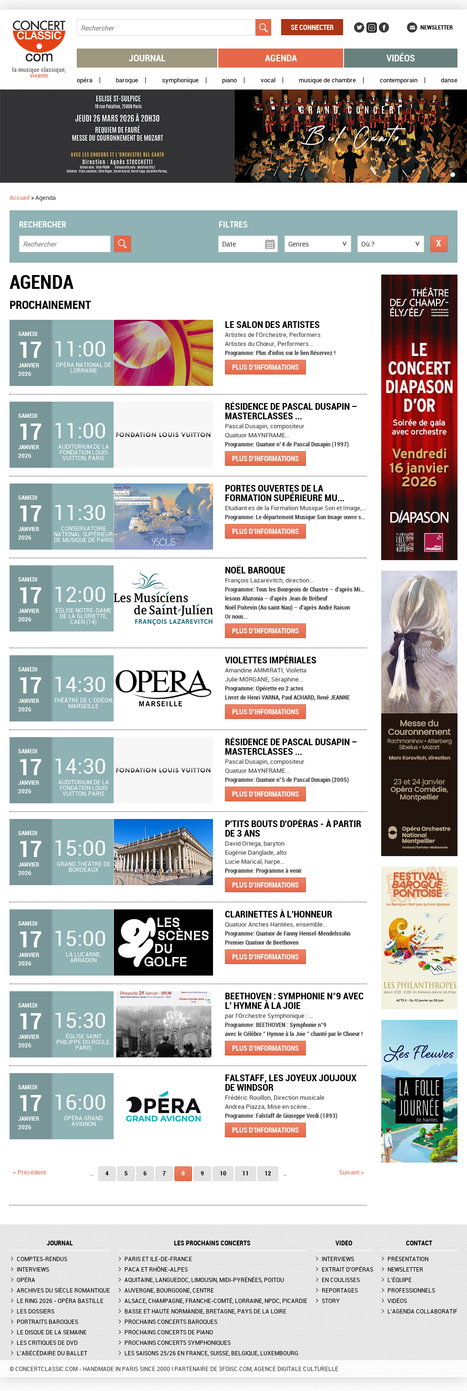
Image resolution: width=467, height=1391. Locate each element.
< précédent (29, 1172)
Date (229, 243)
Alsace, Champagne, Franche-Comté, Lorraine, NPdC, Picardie (215, 1300)
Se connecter (312, 27)
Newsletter (436, 27)
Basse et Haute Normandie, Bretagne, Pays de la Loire (205, 1311)
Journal (147, 57)
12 (267, 1173)
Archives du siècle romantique (63, 1290)
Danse (449, 80)
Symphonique (180, 80)
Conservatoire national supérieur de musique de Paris (83, 533)
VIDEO (343, 1243)
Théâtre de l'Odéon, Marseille (83, 703)
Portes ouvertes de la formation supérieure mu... (285, 493)
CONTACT (419, 1243)
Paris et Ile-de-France (158, 1259)
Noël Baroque (255, 569)
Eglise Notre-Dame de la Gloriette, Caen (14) (83, 615)
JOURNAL (60, 1243)
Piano (229, 80)
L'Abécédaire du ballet (52, 1353)
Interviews (33, 1269)
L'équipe (399, 1279)
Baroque (127, 80)
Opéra (84, 80)
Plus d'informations (265, 367)
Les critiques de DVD (47, 1342)
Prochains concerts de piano (168, 1332)
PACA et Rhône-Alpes (156, 1269)
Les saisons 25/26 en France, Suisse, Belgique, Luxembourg (211, 1353)
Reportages (340, 1290)
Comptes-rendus (42, 1259)
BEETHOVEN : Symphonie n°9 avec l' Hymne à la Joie (294, 1000)
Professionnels (411, 1290)
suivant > (351, 1172)
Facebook (384, 27)
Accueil (20, 197)
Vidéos (400, 57)
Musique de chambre (327, 80)
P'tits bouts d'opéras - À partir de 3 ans (293, 828)
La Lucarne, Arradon (83, 957)
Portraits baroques (47, 1321)
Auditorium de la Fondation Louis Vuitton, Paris (83, 452)
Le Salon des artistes (272, 324)
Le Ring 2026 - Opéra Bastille (60, 1300)
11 (245, 1173)
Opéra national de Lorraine (84, 367)
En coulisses (341, 1279)
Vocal (268, 80)
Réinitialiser (438, 244)
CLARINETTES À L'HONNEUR (278, 914)
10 (223, 1173)
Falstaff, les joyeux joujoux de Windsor (290, 1082)
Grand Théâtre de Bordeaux (84, 866)
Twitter (359, 27)
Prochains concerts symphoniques (177, 1342)
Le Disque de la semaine (52, 1332)
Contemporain (398, 80)
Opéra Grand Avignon (83, 1120)
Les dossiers (35, 1311)
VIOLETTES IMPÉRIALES (270, 659)
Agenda (281, 57)
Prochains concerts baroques (170, 1321)
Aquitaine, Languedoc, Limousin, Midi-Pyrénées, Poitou (204, 1279)
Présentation (407, 1259)
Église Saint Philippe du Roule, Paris (83, 1041)
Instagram (371, 27)
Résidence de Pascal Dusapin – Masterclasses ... (291, 411)
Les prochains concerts (212, 1243)
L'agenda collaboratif (422, 1311)
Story (331, 1300)
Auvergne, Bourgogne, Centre (169, 1290)
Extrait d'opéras (347, 1269)
